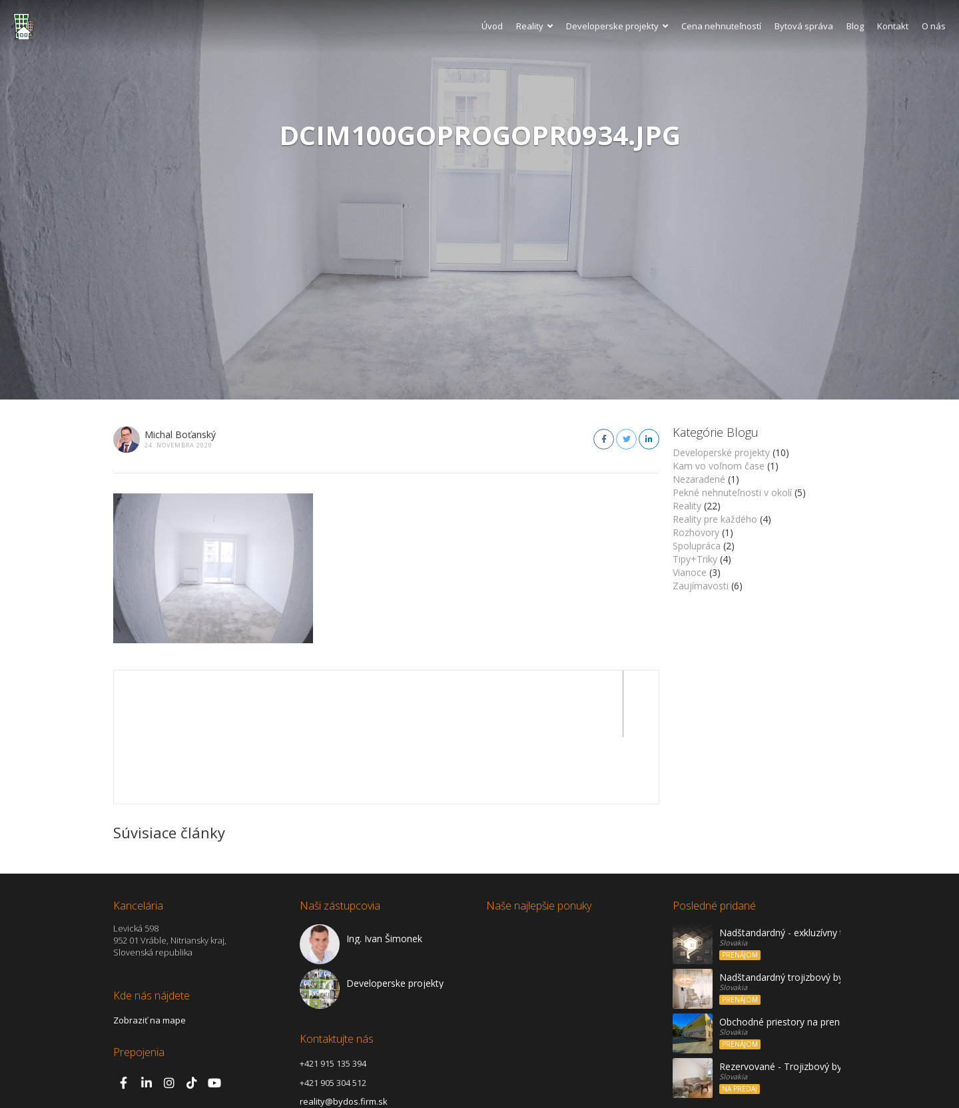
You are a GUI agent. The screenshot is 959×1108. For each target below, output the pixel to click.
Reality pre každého (715, 519)
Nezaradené (699, 479)
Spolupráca (697, 545)
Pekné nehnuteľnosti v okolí (732, 492)
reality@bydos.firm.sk (344, 1035)
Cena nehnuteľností (721, 26)
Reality (534, 26)
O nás (934, 26)
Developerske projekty (617, 26)
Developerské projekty (721, 452)
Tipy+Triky (695, 559)
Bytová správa (804, 26)
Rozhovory (696, 532)
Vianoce (690, 572)
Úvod (492, 26)
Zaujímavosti (701, 585)
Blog (855, 26)
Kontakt (892, 26)
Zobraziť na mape (149, 954)
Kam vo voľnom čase (719, 465)
